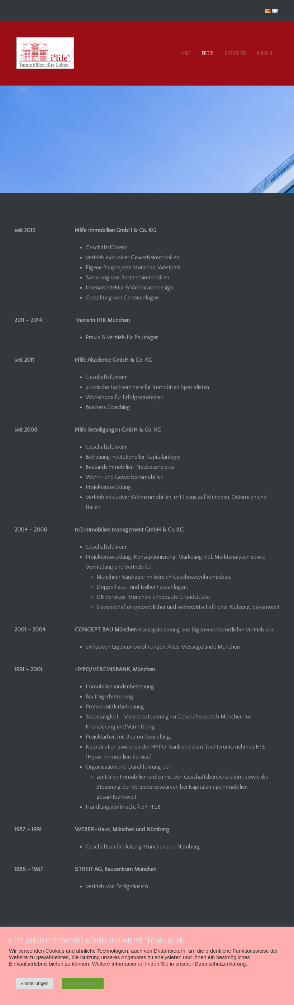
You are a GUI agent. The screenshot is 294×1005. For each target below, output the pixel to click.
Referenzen (235, 53)
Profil (208, 53)
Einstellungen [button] (34, 983)
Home (185, 53)
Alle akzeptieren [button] (82, 983)
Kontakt (264, 53)
